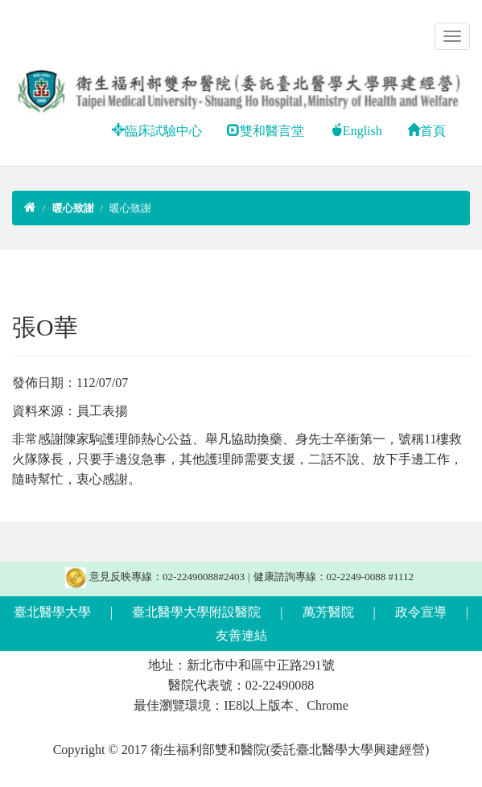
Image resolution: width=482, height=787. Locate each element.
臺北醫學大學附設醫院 (196, 612)
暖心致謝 (130, 208)
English (356, 131)
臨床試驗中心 (157, 131)
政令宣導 (421, 612)
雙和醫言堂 (265, 131)
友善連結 (241, 635)
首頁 (426, 131)
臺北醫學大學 (52, 612)
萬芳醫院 (328, 612)
